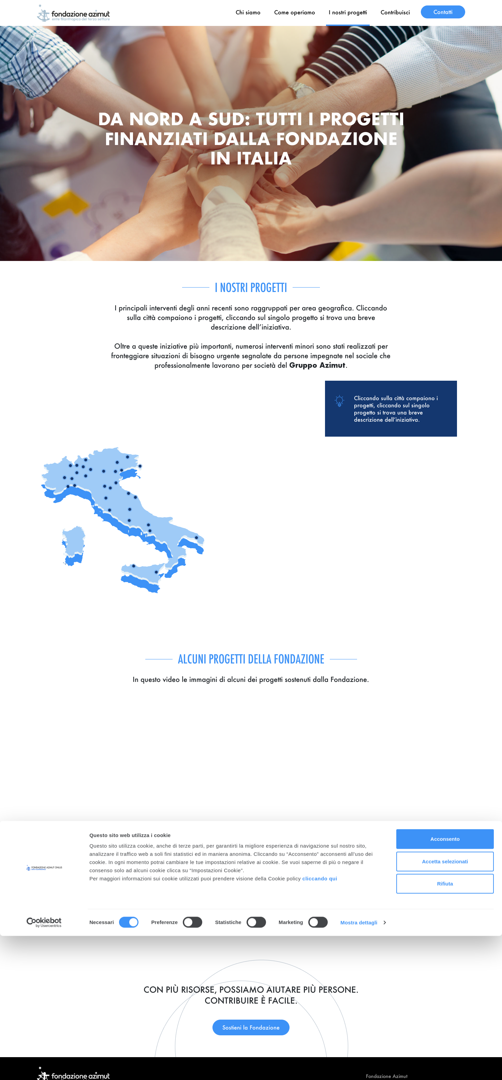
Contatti (443, 11)
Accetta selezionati (445, 1005)
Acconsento (445, 983)
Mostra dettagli (358, 1066)
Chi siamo (248, 12)
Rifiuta (445, 1028)
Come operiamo (294, 12)
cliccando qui (320, 1022)
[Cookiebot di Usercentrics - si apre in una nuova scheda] (44, 1067)
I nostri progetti (348, 12)
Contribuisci (395, 12)
